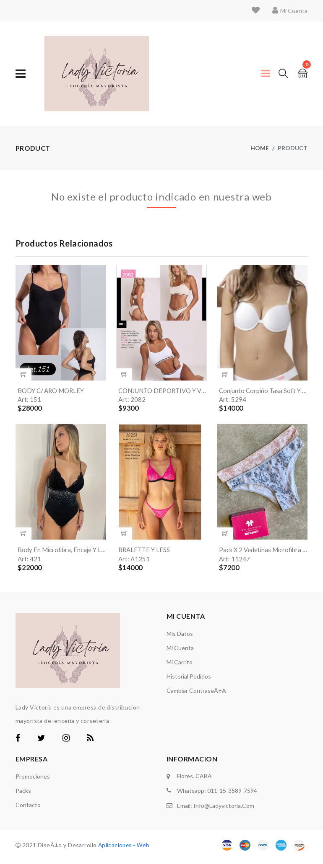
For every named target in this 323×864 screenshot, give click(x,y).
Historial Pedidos (189, 680)
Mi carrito (180, 665)
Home (259, 148)
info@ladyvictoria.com (223, 807)
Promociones (33, 780)
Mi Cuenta (180, 651)
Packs (23, 794)
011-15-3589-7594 (232, 793)
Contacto (28, 808)
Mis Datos (180, 637)
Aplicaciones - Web (125, 848)
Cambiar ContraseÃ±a (196, 694)
